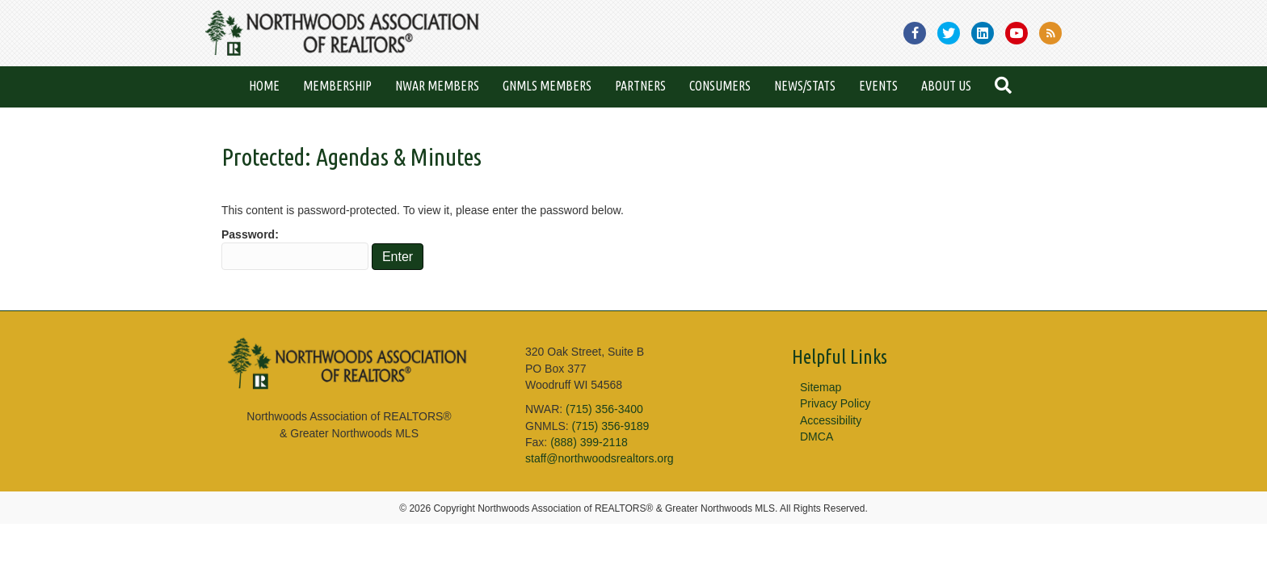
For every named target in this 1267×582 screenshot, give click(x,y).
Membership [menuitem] (337, 85)
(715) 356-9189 (611, 426)
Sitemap (820, 387)
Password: (294, 249)
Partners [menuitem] (640, 85)
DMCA (816, 436)
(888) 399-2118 (589, 442)
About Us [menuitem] (946, 85)
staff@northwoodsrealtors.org (599, 458)
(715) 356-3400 (604, 409)
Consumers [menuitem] (720, 85)
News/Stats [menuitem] (805, 85)
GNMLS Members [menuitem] (547, 85)
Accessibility (830, 420)
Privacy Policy (835, 403)
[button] (1006, 87)
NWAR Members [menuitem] (437, 85)
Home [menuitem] (264, 85)
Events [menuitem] (878, 85)
